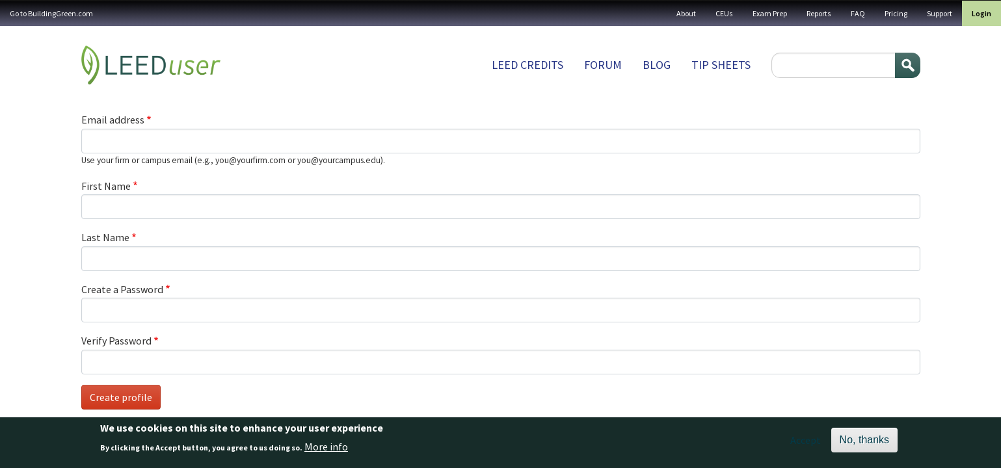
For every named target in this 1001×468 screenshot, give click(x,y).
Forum (603, 64)
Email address (112, 119)
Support (939, 13)
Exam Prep (770, 13)
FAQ (858, 13)
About (686, 13)
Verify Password (116, 340)
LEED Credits (527, 64)
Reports (819, 13)
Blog (657, 64)
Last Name (105, 237)
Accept (805, 443)
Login (981, 13)
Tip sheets (721, 64)
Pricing (896, 13)
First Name (106, 185)
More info (326, 449)
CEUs (724, 13)
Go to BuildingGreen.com (51, 13)
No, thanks (864, 442)
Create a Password (122, 289)
